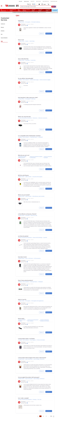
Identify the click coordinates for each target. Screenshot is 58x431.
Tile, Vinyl (39, 399)
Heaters (26, 41)
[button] (1, 5)
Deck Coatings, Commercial (39, 359)
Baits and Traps (34, 215)
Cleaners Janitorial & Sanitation (48, 157)
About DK (20, 1)
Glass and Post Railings (37, 237)
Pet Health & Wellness (36, 22)
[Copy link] (41, 33)
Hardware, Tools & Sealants (23, 79)
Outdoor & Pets (21, 22)
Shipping (2, 30)
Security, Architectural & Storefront (25, 118)
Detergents (41, 137)
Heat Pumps (32, 41)
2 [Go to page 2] (43, 416)
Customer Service (40, 10)
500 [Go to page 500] (51, 416)
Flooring (34, 399)
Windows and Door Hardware (22, 320)
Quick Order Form (46, 1)
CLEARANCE (54, 10)
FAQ (1, 34)
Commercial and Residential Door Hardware (32, 320)
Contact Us (3, 23)
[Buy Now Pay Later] (54, 1)
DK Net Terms (38, 1)
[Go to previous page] (38, 416)
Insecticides (33, 60)
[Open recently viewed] (39, 4)
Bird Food (33, 98)
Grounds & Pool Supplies (37, 176)
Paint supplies (33, 339)
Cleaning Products (33, 137)
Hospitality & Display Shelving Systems (22, 157)
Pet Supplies (27, 22)
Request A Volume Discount (26, 10)
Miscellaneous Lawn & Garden (38, 196)
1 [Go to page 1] (40, 416)
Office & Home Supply (34, 79)
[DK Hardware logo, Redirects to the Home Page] (10, 6)
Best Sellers (19, 10)
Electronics (35, 118)
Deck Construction (29, 359)
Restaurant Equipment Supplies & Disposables (36, 157)
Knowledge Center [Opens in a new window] (48, 10)
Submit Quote (26, 1)
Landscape (27, 60)
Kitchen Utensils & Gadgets (45, 79)
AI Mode (53, 6)
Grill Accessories (37, 258)
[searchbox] (38, 7)
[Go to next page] (53, 416)
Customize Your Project (13, 10)
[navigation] (41, 10)
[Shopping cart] (48, 4)
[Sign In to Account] (44, 4)
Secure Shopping (4, 37)
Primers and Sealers (41, 339)
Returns (2, 27)
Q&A (2, 41)
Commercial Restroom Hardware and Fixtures (44, 320)
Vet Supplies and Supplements (38, 300)
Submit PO (32, 1)
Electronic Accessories (43, 118)
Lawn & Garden (28, 176)
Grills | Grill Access (29, 258)
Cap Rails (45, 237)
